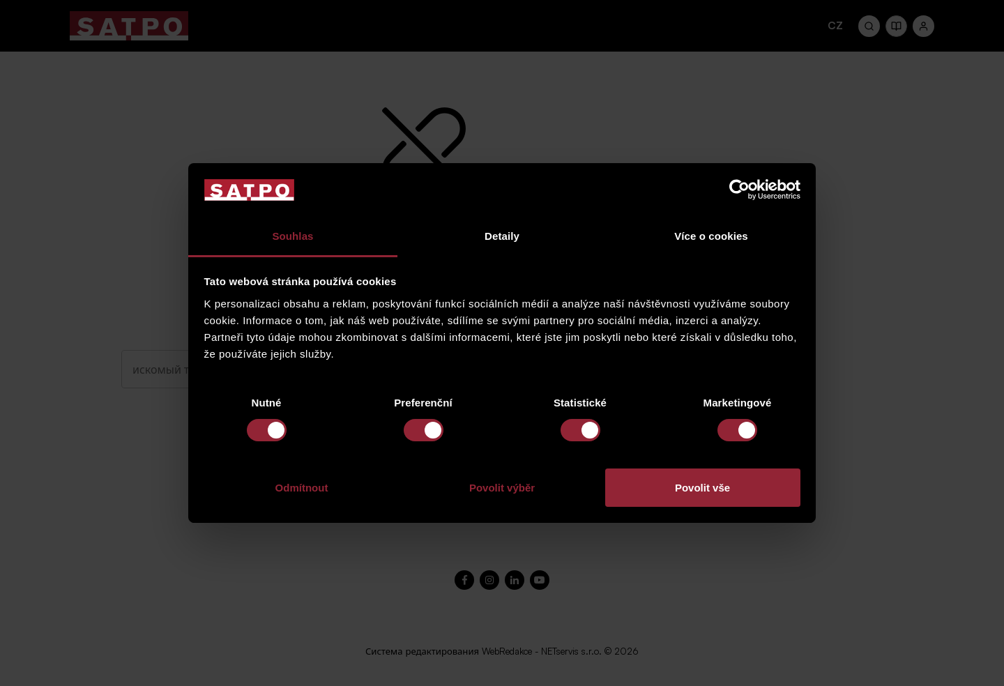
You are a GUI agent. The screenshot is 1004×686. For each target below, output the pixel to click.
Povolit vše (702, 488)
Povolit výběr (502, 488)
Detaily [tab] (502, 236)
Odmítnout (301, 488)
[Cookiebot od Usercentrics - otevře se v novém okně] (739, 189)
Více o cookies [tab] (711, 236)
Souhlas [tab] (292, 236)
